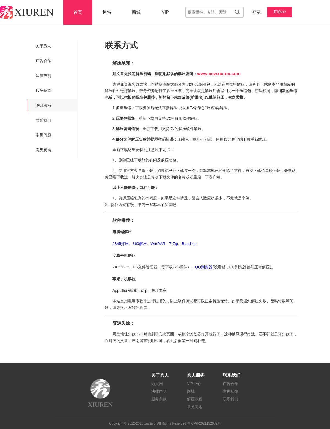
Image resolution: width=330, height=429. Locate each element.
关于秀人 (43, 46)
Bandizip (189, 243)
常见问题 (43, 135)
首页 (77, 12)
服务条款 (43, 90)
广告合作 (43, 61)
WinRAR (158, 243)
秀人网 (157, 383)
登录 (256, 12)
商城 (136, 12)
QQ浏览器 (204, 267)
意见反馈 (43, 150)
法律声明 (43, 75)
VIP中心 (194, 383)
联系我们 (43, 120)
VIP (165, 12)
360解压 (140, 243)
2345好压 (120, 243)
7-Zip (173, 243)
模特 (107, 12)
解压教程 (44, 105)
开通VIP (279, 12)
